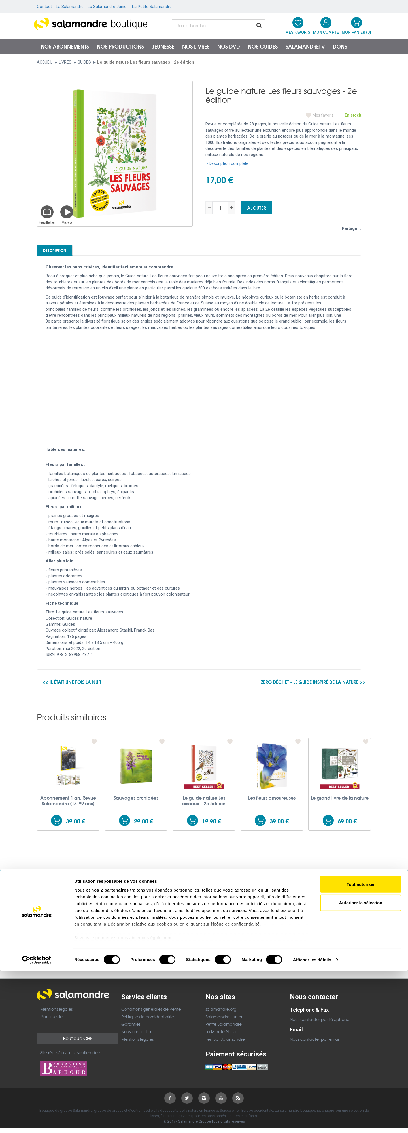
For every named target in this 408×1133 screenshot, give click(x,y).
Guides (84, 62)
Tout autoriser (361, 1046)
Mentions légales (56, 1013)
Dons (340, 46)
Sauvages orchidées (136, 802)
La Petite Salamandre (152, 6)
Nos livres (195, 46)
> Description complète (226, 163)
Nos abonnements (65, 46)
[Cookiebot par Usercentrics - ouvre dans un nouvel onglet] (36, 1122)
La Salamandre (70, 6)
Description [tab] (65, 253)
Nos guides (263, 46)
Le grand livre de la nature (340, 802)
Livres (65, 62)
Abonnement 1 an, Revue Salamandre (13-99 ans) (68, 805)
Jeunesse (163, 46)
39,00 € (75, 825)
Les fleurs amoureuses (272, 802)
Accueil (44, 62)
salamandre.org (220, 1014)
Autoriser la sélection (360, 1064)
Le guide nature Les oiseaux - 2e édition (204, 805)
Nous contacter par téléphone (319, 1024)
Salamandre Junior (223, 1021)
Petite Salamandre (223, 1029)
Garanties (130, 1029)
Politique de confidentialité (147, 1021)
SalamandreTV (305, 46)
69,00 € (347, 825)
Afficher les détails (312, 1121)
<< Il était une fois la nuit (72, 686)
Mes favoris (323, 115)
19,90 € (211, 825)
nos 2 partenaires (110, 1052)
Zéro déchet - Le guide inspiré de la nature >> (313, 686)
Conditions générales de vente (151, 1014)
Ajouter (256, 207)
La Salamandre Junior (108, 6)
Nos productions (120, 46)
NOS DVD (228, 46)
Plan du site (51, 1021)
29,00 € (143, 825)
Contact (44, 6)
